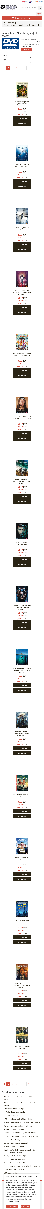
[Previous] (4, 68)
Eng (31, 2)
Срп (39, 2)
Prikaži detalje (12, 1206)
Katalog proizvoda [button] (22, 18)
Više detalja (22, 123)
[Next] (28, 68)
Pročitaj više (26, 49)
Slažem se (25, 1206)
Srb (24, 2)
